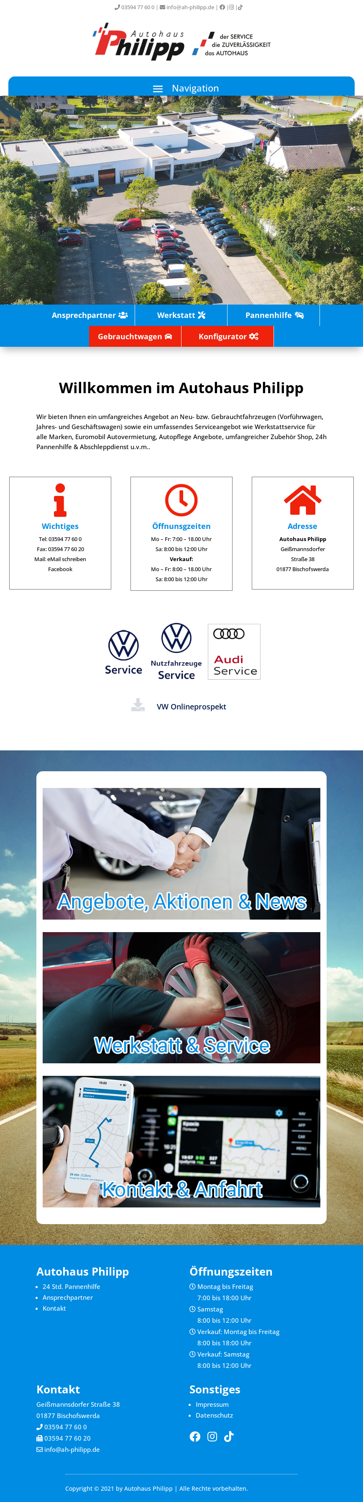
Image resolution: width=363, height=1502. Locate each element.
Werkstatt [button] (176, 315)
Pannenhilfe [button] (268, 315)
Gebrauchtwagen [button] (130, 336)
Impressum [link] (212, 1404)
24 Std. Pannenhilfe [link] (71, 1286)
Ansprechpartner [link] (68, 1297)
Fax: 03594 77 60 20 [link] (60, 549)
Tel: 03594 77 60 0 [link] (60, 539)
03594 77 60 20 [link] (67, 1438)
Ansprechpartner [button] (84, 315)
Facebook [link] (60, 569)
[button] (181, 88)
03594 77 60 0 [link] (134, 7)
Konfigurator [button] (223, 336)
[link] (222, 7)
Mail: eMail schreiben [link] (60, 559)
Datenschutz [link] (214, 1415)
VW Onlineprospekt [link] (191, 706)
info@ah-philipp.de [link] (187, 7)
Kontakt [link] (54, 1308)
